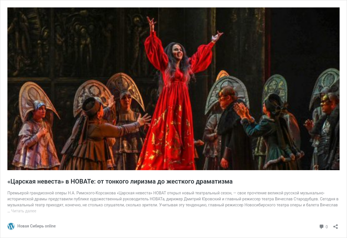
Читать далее (23, 211)
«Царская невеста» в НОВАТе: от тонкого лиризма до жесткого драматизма (120, 181)
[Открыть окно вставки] (336, 224)
